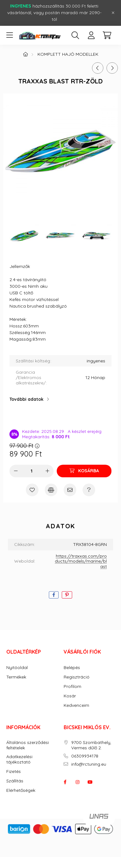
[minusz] (15, 471)
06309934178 (84, 756)
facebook (65, 782)
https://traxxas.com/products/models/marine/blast (81, 561)
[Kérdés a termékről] (89, 490)
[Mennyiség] (32, 471)
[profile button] (91, 35)
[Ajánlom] (70, 490)
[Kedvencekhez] (32, 490)
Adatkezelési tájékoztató (19, 759)
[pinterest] (67, 595)
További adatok (26, 399)
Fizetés (13, 771)
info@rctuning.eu (88, 764)
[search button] (75, 35)
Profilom (72, 686)
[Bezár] (113, 13)
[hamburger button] (9, 35)
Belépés (72, 667)
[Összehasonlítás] (51, 490)
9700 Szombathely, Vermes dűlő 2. (91, 745)
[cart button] (107, 35)
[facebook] (54, 595)
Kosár (70, 696)
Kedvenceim (76, 705)
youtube (90, 782)
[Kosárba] (84, 471)
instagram (77, 782)
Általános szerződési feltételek (27, 745)
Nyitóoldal (17, 667)
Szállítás (14, 781)
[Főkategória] (25, 54)
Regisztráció (76, 677)
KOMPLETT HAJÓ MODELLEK (67, 54)
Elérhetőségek (20, 790)
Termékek (16, 677)
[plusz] (47, 471)
